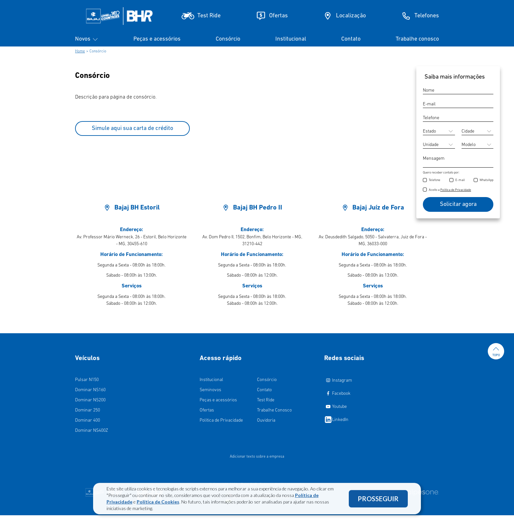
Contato (351, 39)
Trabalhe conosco (417, 39)
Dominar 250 (87, 410)
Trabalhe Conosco (274, 410)
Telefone (434, 180)
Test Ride (265, 400)
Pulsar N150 (87, 379)
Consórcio (228, 39)
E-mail (460, 180)
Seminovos (210, 390)
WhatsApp (486, 180)
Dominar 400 (87, 420)
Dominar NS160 (90, 390)
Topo (496, 351)
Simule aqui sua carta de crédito (132, 128)
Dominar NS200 (90, 400)
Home (80, 51)
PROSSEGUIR (378, 502)
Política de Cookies (158, 505)
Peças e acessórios (157, 39)
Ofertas (207, 410)
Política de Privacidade (221, 420)
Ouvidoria (266, 420)
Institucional (290, 39)
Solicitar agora (458, 204)
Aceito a (450, 190)
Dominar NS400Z (91, 430)
